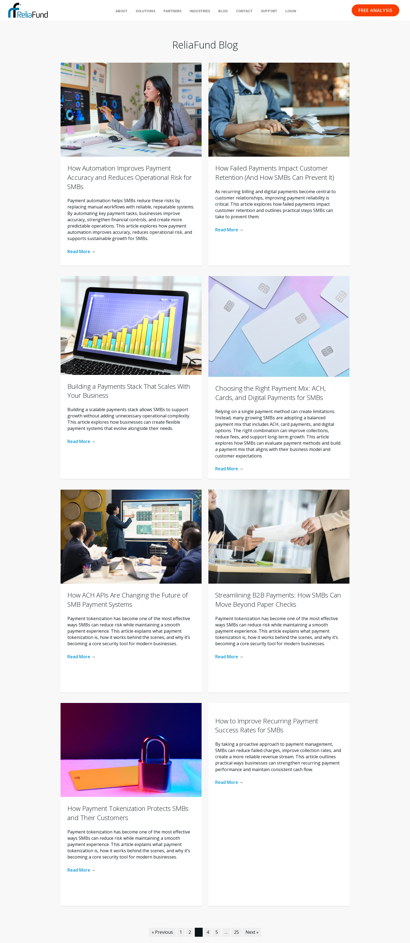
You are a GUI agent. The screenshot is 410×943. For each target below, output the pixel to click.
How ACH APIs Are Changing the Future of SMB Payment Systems (127, 599)
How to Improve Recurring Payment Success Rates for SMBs (266, 725)
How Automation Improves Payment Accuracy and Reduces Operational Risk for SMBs (129, 177)
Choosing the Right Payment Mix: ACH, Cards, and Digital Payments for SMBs (270, 393)
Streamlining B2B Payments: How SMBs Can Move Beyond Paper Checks (278, 599)
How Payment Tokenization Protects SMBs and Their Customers (127, 813)
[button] (375, 10)
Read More (81, 251)
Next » (252, 932)
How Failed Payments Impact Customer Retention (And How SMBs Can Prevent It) (274, 172)
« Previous (162, 932)
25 (236, 932)
